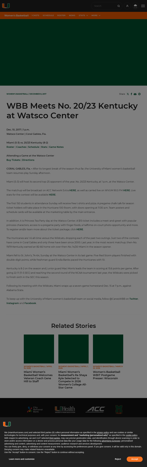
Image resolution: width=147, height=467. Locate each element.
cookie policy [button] (131, 435)
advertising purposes (111, 441)
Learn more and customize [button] (21, 459)
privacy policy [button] (103, 432)
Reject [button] (118, 459)
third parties (54, 438)
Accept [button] (134, 459)
